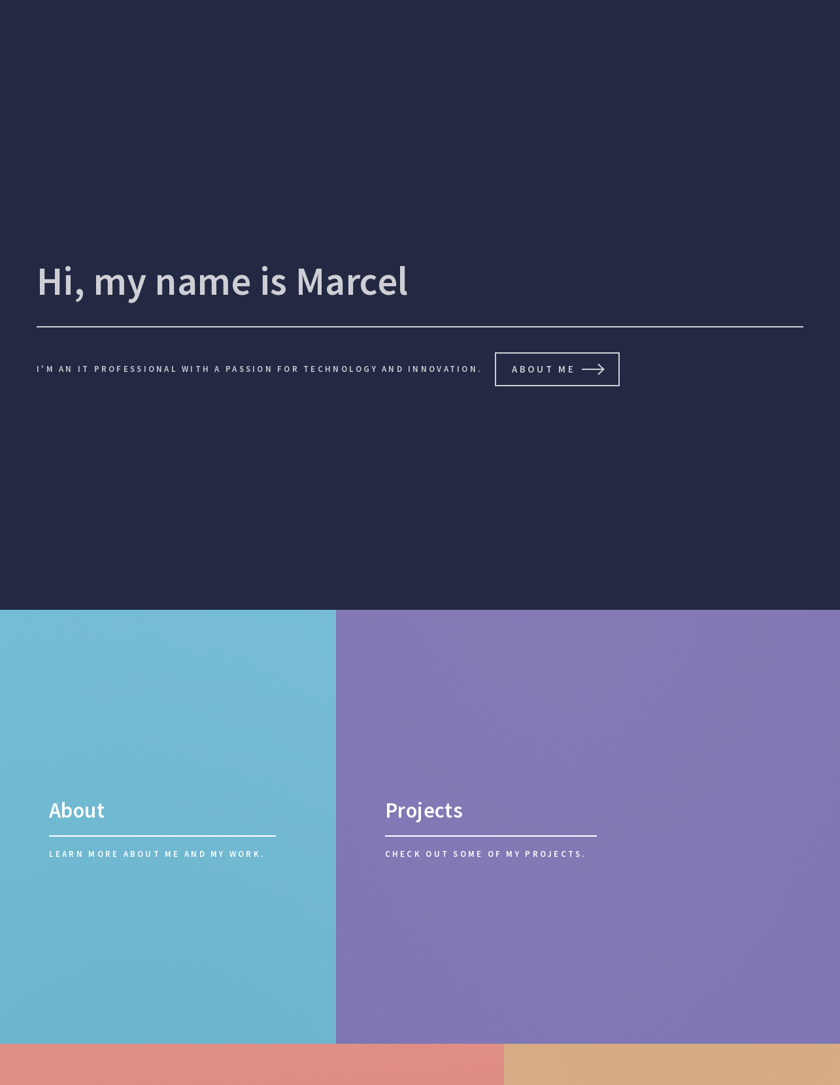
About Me (543, 369)
